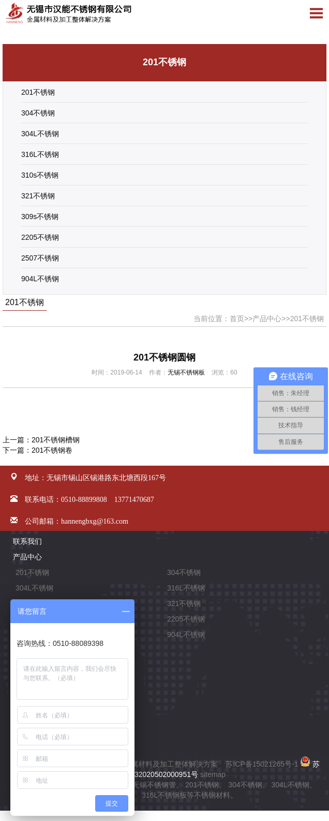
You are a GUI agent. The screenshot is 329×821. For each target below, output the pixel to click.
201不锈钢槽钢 (56, 440)
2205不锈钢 (40, 237)
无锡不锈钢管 (154, 785)
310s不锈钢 (39, 175)
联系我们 (27, 541)
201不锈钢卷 (52, 450)
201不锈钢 (38, 92)
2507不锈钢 (40, 258)
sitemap (213, 774)
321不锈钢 (38, 196)
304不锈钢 (38, 113)
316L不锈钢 (40, 154)
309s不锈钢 (39, 216)
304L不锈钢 (40, 133)
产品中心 (266, 318)
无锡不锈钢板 (186, 372)
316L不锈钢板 (164, 795)
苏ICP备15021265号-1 (262, 764)
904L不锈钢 (40, 279)
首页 (237, 318)
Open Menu (316, 13)
